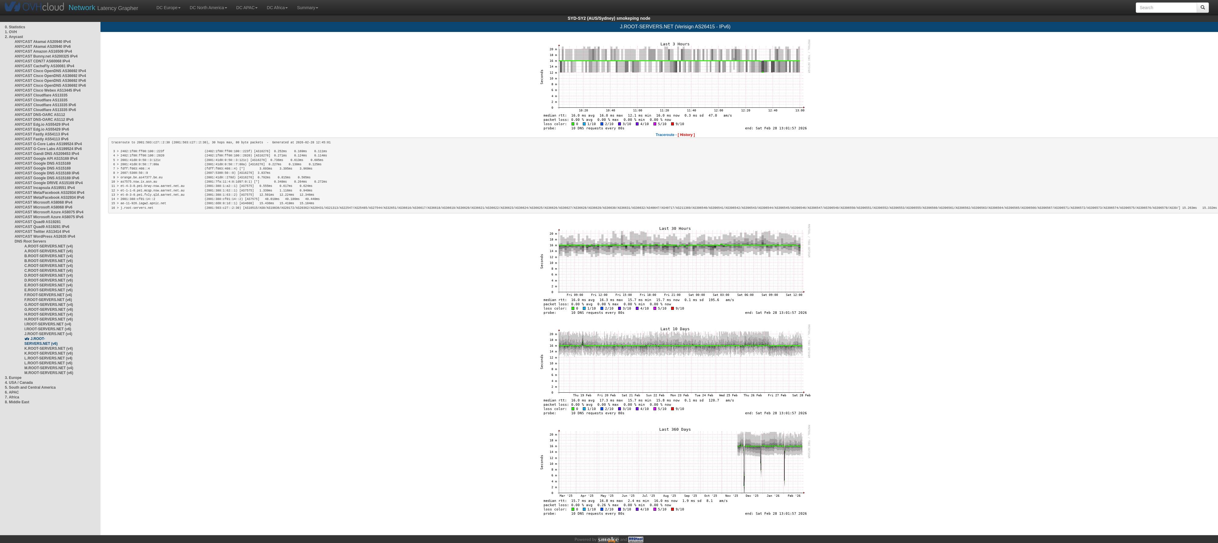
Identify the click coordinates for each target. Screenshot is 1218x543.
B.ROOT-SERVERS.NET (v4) (48, 256)
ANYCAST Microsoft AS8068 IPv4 (43, 202)
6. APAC (12, 392)
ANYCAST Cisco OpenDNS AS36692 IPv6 (50, 81)
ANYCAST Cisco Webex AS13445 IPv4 (48, 90)
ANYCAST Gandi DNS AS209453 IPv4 (47, 154)
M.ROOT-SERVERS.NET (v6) (48, 373)
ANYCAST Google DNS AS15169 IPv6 (47, 173)
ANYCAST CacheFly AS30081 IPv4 (44, 66)
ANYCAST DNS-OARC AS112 (40, 115)
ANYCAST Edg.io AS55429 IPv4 (42, 124)
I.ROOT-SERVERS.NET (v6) (47, 329)
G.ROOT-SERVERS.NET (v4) (48, 305)
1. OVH (11, 32)
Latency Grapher (103, 7)
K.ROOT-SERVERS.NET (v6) (48, 353)
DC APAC (247, 7)
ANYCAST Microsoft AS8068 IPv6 (43, 207)
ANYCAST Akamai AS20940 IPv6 (43, 46)
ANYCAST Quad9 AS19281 (38, 222)
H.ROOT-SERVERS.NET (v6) (48, 319)
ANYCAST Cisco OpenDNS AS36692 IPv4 (50, 71)
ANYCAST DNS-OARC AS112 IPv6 (44, 119)
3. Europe (13, 378)
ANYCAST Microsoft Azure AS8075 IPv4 (49, 212)
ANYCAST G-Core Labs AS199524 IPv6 (48, 149)
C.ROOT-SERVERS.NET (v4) (48, 266)
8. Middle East (17, 402)
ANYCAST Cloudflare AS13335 (41, 95)
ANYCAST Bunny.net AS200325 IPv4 (46, 56)
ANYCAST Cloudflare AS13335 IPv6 (45, 105)
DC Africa (277, 7)
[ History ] (686, 135)
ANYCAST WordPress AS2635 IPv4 (45, 236)
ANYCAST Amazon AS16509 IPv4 (43, 51)
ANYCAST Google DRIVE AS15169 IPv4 (49, 183)
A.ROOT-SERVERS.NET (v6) (48, 251)
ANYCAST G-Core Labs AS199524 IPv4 (48, 144)
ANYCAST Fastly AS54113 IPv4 (42, 134)
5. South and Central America (30, 387)
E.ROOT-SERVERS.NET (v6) (48, 290)
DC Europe (169, 7)
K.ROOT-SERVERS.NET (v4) (48, 348)
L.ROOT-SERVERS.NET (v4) (48, 358)
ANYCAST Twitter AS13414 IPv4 (42, 231)
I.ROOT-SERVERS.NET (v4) (47, 324)
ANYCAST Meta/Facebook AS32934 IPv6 (49, 197)
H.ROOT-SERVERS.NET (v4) (48, 314)
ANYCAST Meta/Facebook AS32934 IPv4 (49, 193)
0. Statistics (15, 27)
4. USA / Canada (19, 382)
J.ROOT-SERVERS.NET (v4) (48, 334)
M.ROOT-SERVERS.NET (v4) (48, 368)
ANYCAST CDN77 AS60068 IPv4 (42, 61)
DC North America (208, 7)
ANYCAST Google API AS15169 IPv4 (46, 158)
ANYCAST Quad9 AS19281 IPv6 (42, 227)
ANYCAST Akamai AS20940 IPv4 (43, 42)
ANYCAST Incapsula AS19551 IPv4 (45, 188)
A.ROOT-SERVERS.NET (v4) (48, 246)
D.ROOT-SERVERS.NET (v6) (48, 280)
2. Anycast (14, 37)
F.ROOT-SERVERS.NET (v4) (48, 295)
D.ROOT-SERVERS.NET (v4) (48, 275)
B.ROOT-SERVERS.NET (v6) (48, 261)
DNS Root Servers (30, 241)
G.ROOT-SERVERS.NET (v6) (48, 309)
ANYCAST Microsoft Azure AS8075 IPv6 (49, 217)
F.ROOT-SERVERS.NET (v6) (48, 300)
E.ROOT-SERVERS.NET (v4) (48, 285)
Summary (307, 7)
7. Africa (12, 397)
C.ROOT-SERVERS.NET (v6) (48, 270)
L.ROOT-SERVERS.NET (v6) (48, 363)
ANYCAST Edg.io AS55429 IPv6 (42, 129)
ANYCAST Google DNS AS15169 (43, 163)
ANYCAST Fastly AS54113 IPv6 (42, 139)
